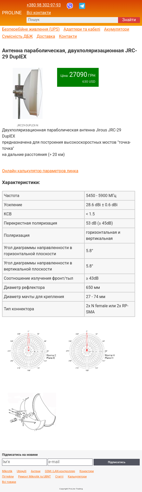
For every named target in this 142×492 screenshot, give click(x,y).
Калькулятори (77, 476)
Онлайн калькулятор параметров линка (40, 170)
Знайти (129, 19)
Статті (59, 476)
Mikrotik (7, 471)
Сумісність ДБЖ (17, 36)
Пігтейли (8, 476)
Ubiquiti (22, 471)
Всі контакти (39, 12)
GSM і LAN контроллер (60, 471)
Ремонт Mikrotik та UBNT (34, 476)
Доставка (46, 36)
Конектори (87, 471)
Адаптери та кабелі (81, 29)
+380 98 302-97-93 (44, 5)
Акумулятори (116, 29)
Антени (36, 471)
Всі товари (9, 482)
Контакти (68, 36)
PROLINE (12, 13)
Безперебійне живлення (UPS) (31, 29)
